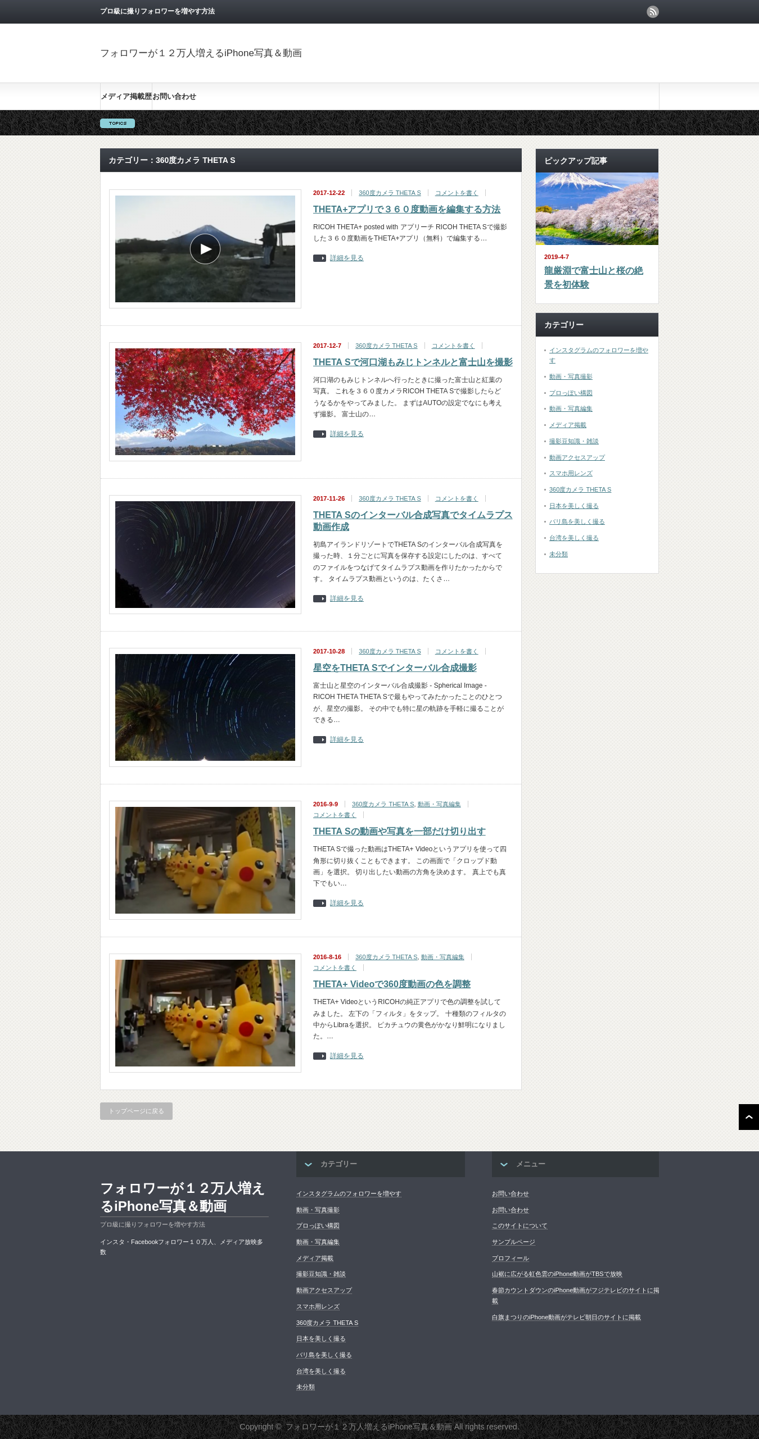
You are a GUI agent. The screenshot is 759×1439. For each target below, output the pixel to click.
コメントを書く (456, 192)
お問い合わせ (174, 96)
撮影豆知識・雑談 (574, 441)
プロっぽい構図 (571, 392)
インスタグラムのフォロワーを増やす (348, 1193)
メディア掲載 (567, 424)
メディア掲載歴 (126, 96)
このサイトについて (520, 1225)
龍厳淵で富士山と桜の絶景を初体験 (593, 278)
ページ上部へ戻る (749, 1117)
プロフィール (510, 1258)
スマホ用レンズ (571, 473)
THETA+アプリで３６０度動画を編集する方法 (406, 209)
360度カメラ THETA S (390, 192)
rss (653, 12)
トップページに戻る (136, 1110)
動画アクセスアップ (577, 457)
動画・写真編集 (439, 804)
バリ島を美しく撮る (577, 521)
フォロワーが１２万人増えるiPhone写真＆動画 (201, 53)
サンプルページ (513, 1241)
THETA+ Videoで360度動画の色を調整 (392, 984)
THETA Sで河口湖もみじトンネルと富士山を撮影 (413, 362)
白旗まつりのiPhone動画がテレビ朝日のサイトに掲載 (566, 1317)
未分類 (558, 554)
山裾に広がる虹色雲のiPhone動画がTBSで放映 (557, 1273)
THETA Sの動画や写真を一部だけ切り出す (399, 831)
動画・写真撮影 (571, 376)
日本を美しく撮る (574, 505)
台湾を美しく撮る (574, 537)
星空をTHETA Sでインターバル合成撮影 (395, 668)
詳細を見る (347, 258)
